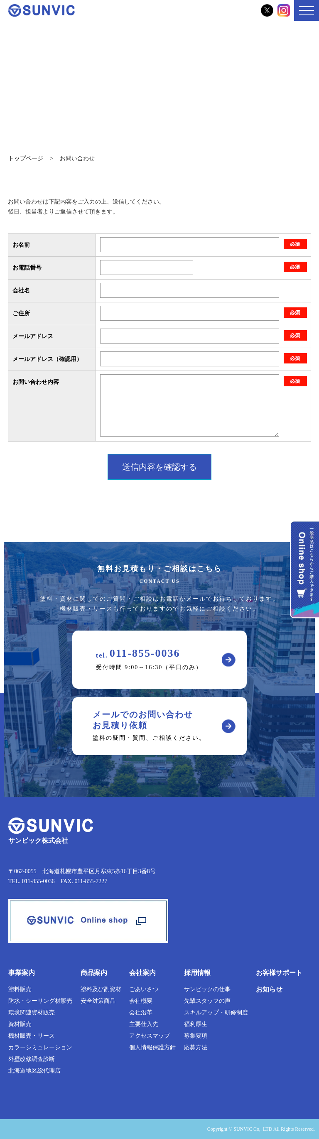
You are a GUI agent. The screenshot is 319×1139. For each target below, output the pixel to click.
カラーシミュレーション (40, 1047)
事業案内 (21, 972)
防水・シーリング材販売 (40, 1001)
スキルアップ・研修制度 (216, 1012)
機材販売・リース (31, 1036)
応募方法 (195, 1047)
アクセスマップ (149, 1036)
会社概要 (140, 1001)
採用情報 (197, 972)
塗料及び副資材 (101, 989)
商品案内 (94, 972)
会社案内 (142, 972)
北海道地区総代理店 (34, 1071)
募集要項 (195, 1036)
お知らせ (269, 989)
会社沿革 (140, 1012)
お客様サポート (279, 972)
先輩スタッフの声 (207, 1001)
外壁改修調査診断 (31, 1059)
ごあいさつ (143, 989)
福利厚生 (195, 1024)
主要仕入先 (143, 1024)
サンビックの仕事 (207, 989)
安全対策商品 (98, 1001)
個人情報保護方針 (152, 1047)
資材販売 (20, 1024)
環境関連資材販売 (31, 1012)
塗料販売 (20, 989)
